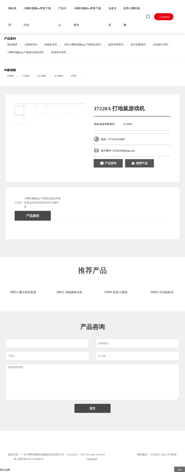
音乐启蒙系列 (138, 44)
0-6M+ (10, 76)
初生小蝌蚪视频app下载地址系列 (82, 44)
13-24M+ (42, 76)
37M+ (74, 76)
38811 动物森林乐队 (69, 292)
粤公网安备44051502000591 (29, 459)
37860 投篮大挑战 (115, 292)
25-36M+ (59, 76)
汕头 (163, 454)
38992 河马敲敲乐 (162, 292)
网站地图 (5, 469)
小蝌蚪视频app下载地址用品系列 (25, 52)
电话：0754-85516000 (113, 139)
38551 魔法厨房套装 (23, 292)
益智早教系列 (115, 44)
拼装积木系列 (58, 52)
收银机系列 (50, 44)
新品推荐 (12, 44)
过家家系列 (31, 44)
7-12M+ (26, 76)
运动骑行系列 (160, 44)
